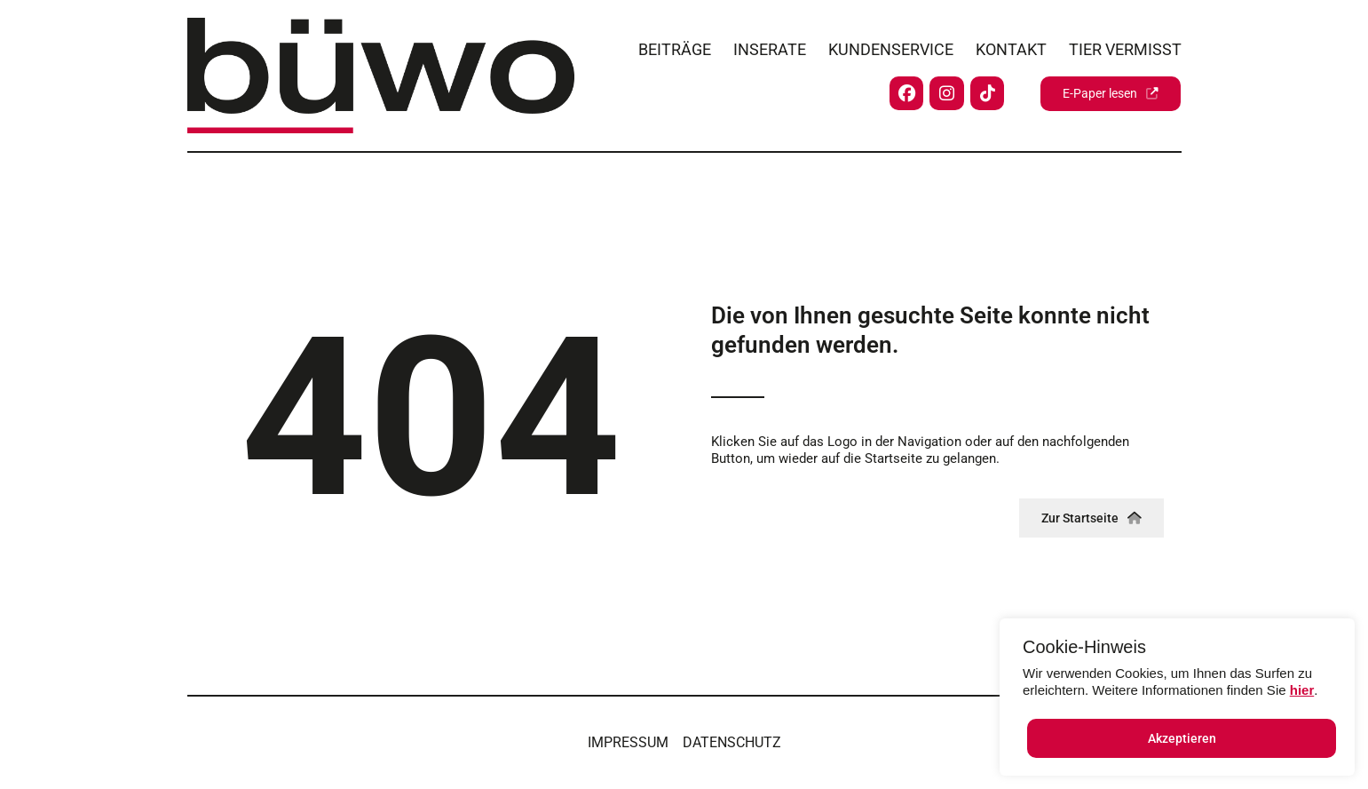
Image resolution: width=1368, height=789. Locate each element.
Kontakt (1011, 45)
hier (1302, 689)
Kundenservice (890, 45)
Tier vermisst (1125, 45)
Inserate (769, 45)
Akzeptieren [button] (1182, 738)
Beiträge (674, 45)
